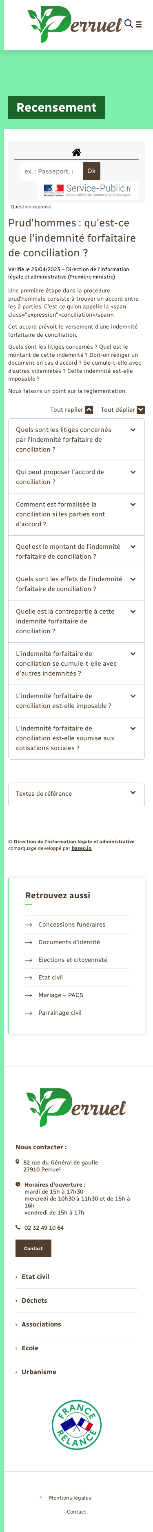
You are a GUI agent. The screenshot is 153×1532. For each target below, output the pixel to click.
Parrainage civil (53, 1012)
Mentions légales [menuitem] (70, 1498)
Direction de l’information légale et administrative (74, 842)
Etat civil (44, 977)
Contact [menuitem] (76, 1512)
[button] (76, 440)
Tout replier (71, 410)
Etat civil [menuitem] (32, 1277)
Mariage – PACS (54, 995)
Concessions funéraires (65, 924)
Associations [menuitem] (38, 1324)
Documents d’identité (62, 942)
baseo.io (81, 848)
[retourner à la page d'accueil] (75, 24)
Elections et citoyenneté (66, 959)
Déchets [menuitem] (31, 1300)
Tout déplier (123, 410)
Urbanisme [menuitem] (36, 1372)
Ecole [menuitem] (27, 1348)
